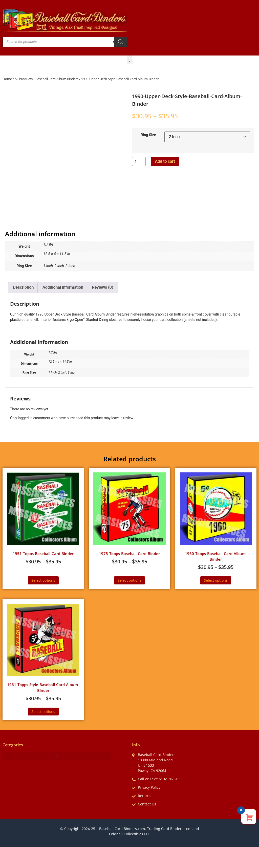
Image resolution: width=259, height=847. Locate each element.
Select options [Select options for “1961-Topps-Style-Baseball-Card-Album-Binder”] (43, 711)
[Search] (120, 42)
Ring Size (148, 135)
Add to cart (165, 161)
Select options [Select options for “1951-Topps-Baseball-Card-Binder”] (43, 580)
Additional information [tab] (62, 287)
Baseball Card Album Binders (56, 79)
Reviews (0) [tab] (102, 287)
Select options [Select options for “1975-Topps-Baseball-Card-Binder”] (129, 580)
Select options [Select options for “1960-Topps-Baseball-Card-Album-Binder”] (216, 580)
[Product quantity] (139, 161)
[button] (129, 60)
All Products (24, 79)
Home (7, 79)
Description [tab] (23, 287)
